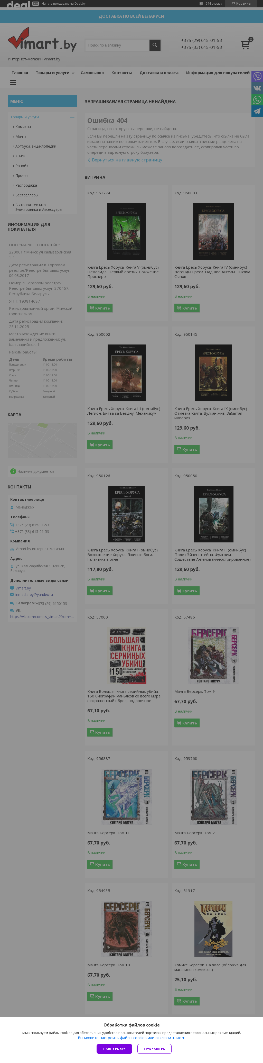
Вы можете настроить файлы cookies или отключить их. (130, 1037)
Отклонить (154, 1049)
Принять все (114, 1049)
